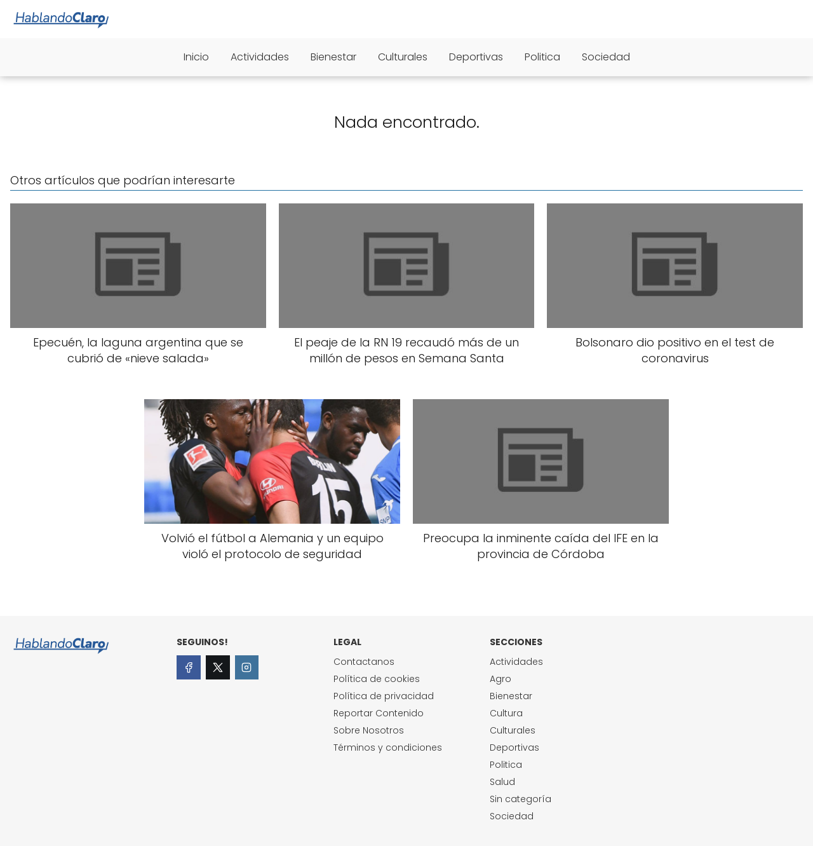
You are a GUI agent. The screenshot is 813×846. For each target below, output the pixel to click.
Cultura (506, 713)
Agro (500, 678)
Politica (542, 57)
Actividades (260, 57)
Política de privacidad (383, 696)
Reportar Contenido (378, 713)
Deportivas (476, 57)
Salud (502, 781)
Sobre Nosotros (368, 730)
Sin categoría (520, 799)
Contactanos (363, 661)
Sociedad (606, 57)
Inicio (196, 57)
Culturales (402, 57)
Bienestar (333, 57)
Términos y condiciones (387, 747)
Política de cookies (376, 678)
